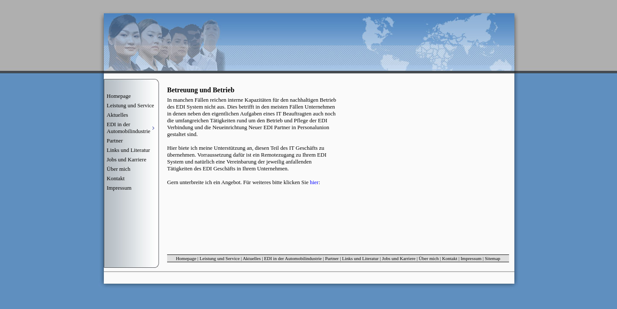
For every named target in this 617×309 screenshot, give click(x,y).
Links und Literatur (128, 150)
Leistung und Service (130, 105)
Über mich (118, 169)
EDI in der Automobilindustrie (293, 258)
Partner (115, 140)
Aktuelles (117, 115)
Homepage (119, 96)
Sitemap (492, 258)
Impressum (119, 188)
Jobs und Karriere (126, 159)
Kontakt (116, 178)
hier (314, 182)
